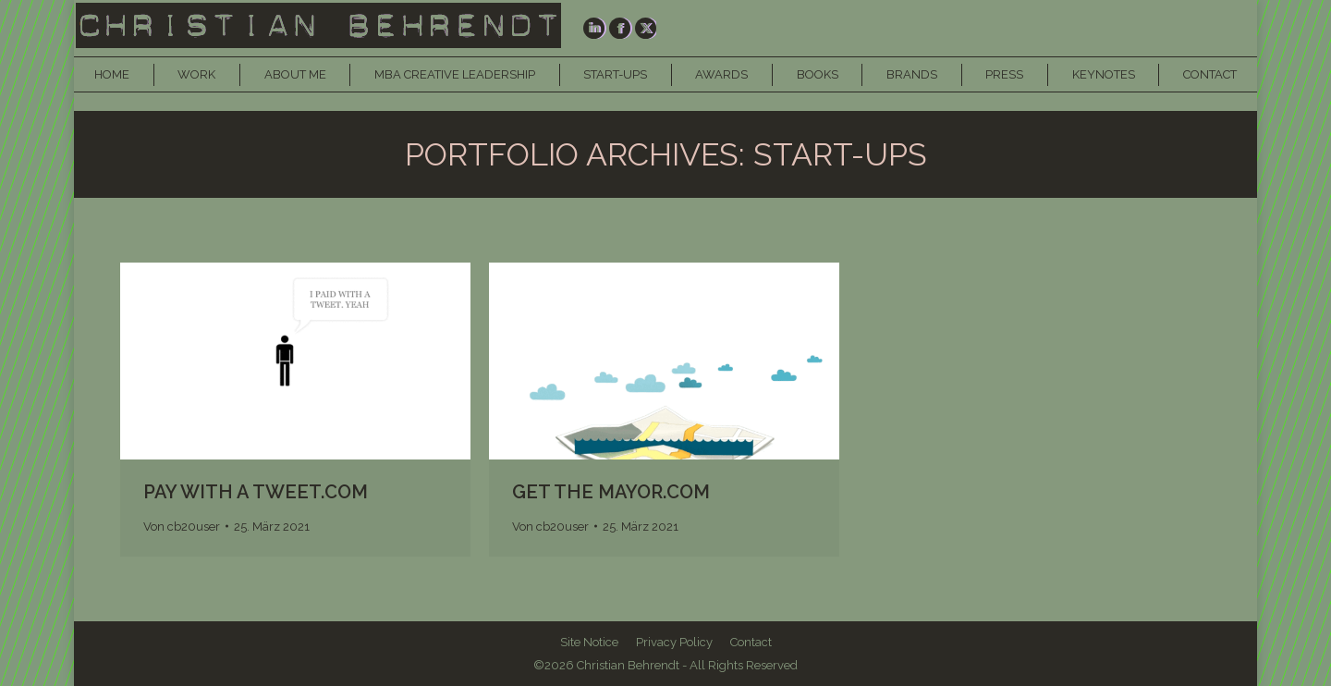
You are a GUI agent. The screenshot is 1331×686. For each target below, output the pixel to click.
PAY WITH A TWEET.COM (255, 492)
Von (181, 526)
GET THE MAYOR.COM (611, 492)
